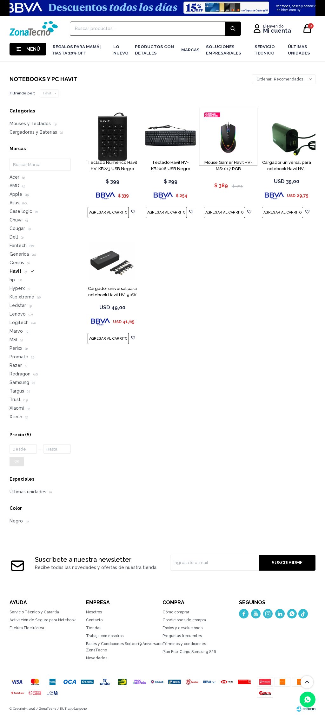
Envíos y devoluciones (182, 628)
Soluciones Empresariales (223, 49)
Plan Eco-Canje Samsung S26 (189, 652)
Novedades (96, 658)
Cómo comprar (175, 612)
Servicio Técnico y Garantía (34, 612)
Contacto (94, 620)
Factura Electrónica (27, 628)
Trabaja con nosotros (104, 636)
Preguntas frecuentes (182, 636)
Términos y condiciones (184, 644)
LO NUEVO (121, 49)
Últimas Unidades (299, 49)
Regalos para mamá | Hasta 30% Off (77, 49)
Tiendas (93, 628)
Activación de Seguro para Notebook (43, 620)
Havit (47, 93)
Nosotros (94, 612)
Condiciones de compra (184, 620)
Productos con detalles (154, 49)
